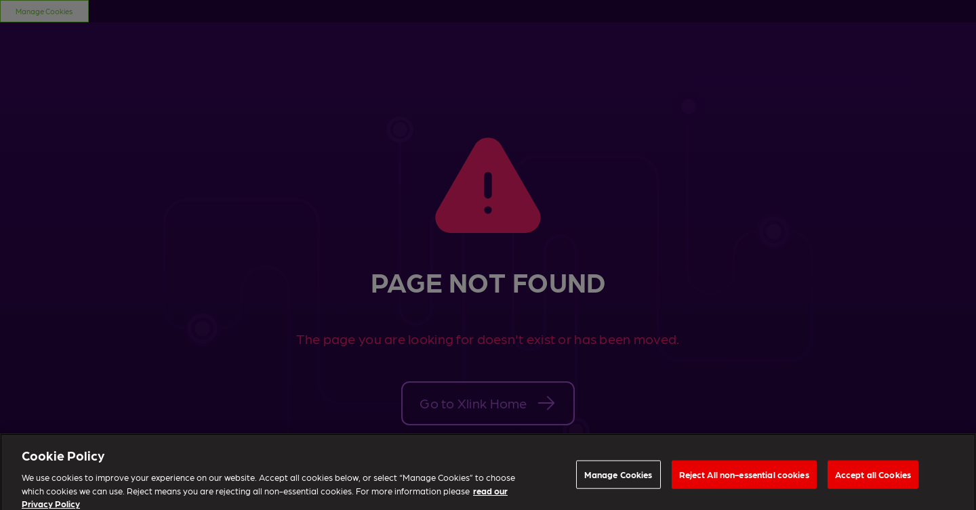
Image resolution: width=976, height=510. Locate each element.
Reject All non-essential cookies (744, 477)
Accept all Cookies (873, 477)
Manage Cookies (618, 477)
